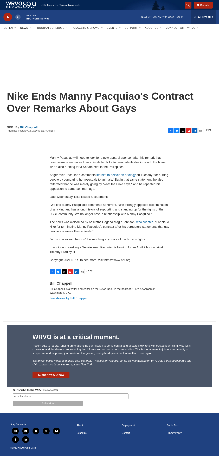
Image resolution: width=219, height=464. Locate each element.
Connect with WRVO (180, 35)
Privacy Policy (174, 440)
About (80, 433)
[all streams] (203, 25)
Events (112, 35)
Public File (172, 433)
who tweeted (144, 229)
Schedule (82, 440)
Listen (8, 35)
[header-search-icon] (189, 9)
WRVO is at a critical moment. (76, 344)
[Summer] (109, 60)
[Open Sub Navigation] (15, 35)
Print (207, 137)
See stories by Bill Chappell (69, 306)
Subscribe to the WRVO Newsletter (35, 397)
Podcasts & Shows (85, 35)
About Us (151, 35)
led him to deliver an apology (116, 182)
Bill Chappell (29, 135)
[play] (7, 25)
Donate (207, 9)
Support (131, 35)
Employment (128, 433)
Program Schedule (49, 35)
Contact (126, 440)
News (24, 35)
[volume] (18, 25)
